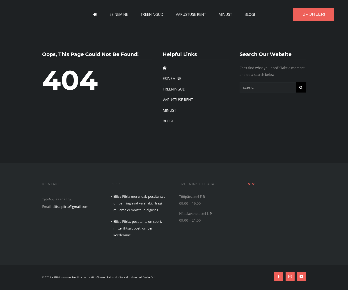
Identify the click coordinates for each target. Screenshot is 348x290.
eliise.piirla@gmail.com (70, 206)
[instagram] (290, 276)
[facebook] (278, 276)
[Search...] (268, 87)
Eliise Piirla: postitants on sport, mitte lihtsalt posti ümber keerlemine (137, 228)
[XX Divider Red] (251, 184)
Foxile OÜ (149, 277)
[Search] (301, 87)
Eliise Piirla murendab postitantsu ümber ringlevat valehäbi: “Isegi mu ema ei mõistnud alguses (139, 203)
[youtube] (301, 276)
